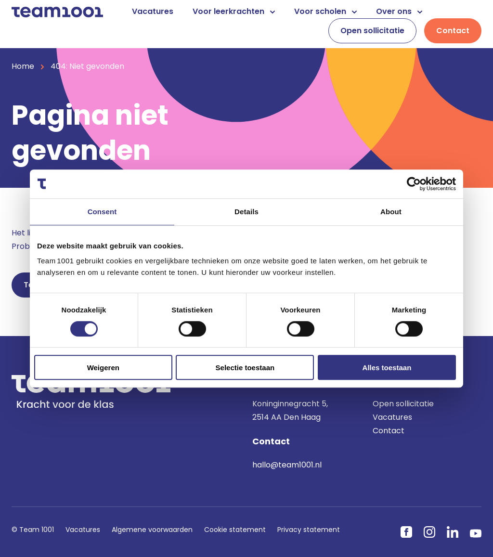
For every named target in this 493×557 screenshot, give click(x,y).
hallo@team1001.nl (287, 464)
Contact (452, 30)
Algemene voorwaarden (152, 529)
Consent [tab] (102, 211)
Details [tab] (246, 211)
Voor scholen (325, 11)
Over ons (399, 11)
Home (23, 66)
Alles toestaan (387, 367)
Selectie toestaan (245, 367)
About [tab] (391, 211)
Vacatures (152, 11)
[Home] (57, 11)
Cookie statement (235, 529)
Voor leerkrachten (234, 11)
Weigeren (103, 367)
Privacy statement (308, 529)
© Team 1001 (33, 529)
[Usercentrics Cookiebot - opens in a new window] (414, 184)
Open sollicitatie (372, 30)
